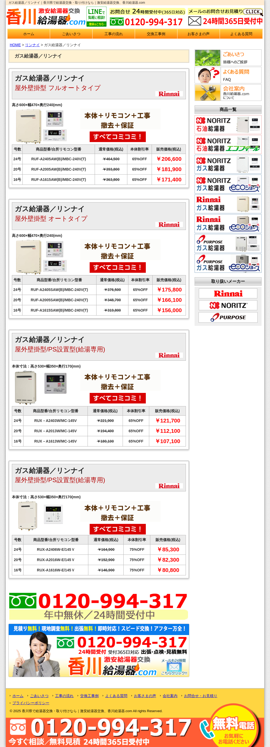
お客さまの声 (198, 34)
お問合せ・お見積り (200, 696)
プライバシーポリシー (30, 703)
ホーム (28, 34)
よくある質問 (241, 34)
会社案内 (170, 696)
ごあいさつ (71, 34)
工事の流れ (113, 34)
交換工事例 (156, 34)
